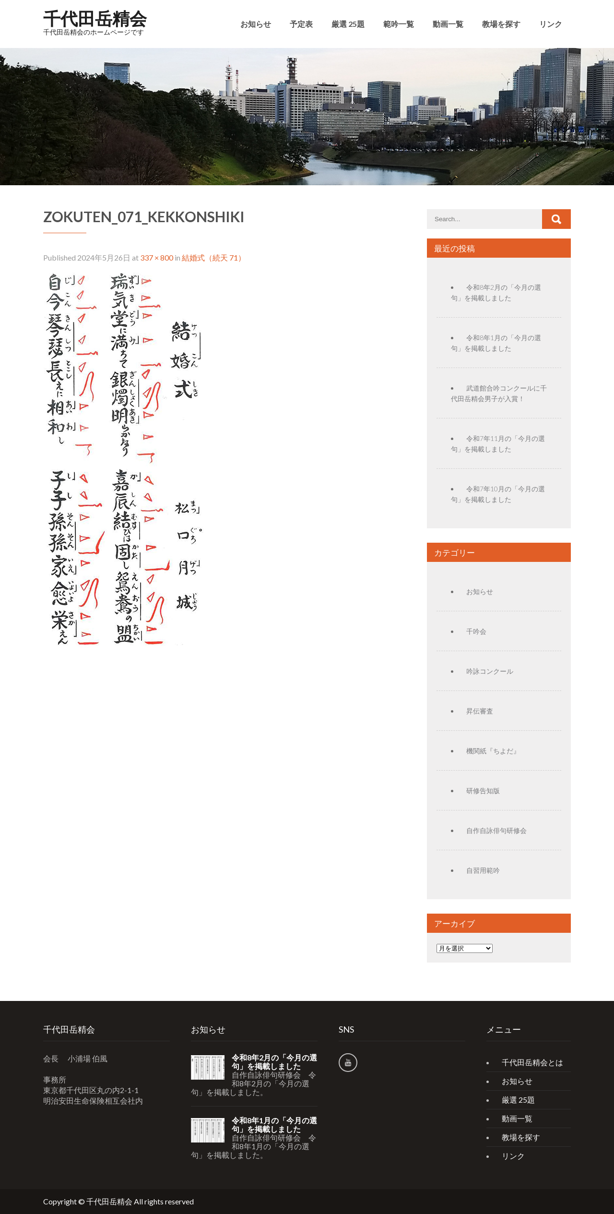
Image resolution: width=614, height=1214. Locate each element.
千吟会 (476, 631)
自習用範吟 (483, 870)
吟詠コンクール (489, 671)
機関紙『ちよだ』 (493, 751)
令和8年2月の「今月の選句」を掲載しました (274, 1062)
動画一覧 (448, 23)
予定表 (301, 23)
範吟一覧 (398, 23)
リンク (550, 23)
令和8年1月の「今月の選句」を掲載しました (274, 1124)
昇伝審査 (479, 711)
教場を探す (501, 23)
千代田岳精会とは (532, 1062)
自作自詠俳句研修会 (496, 830)
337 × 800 (156, 257)
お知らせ (255, 23)
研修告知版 (483, 790)
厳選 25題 (348, 23)
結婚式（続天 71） (214, 257)
